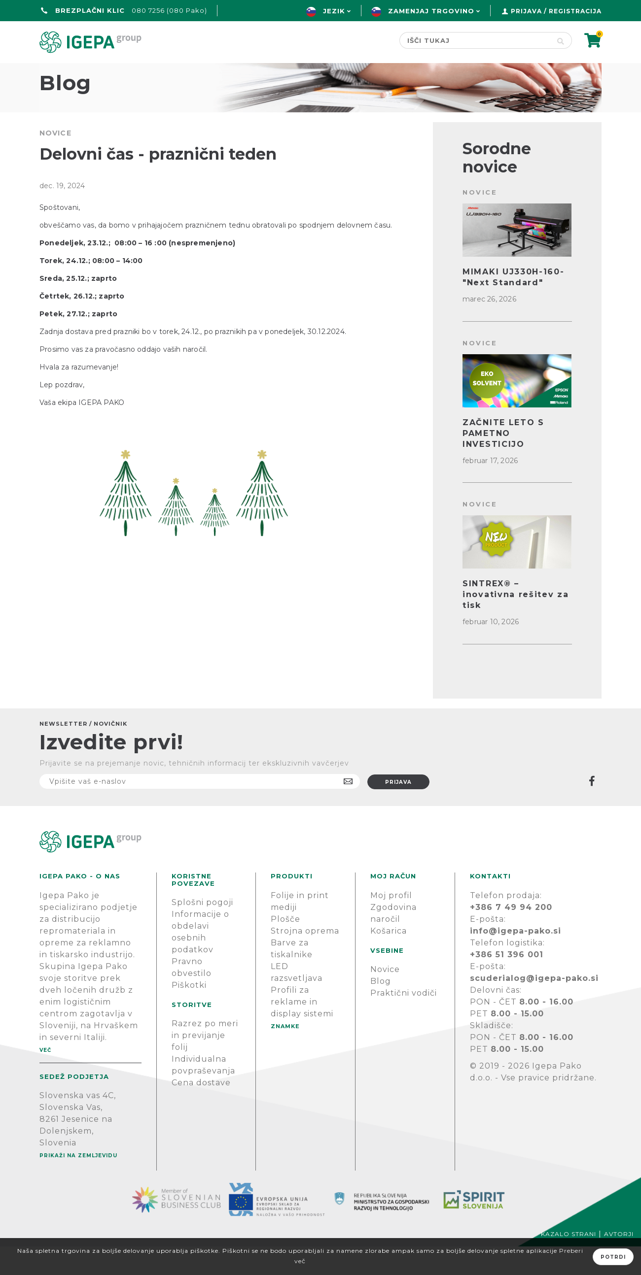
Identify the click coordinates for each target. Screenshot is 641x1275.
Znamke (283, 72)
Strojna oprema (305, 959)
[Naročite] (199, 810)
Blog (380, 1009)
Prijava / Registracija (556, 11)
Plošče (285, 947)
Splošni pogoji (202, 931)
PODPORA (456, 72)
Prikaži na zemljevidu (78, 1184)
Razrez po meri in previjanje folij (205, 1063)
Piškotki (189, 1013)
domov (58, 72)
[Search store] (474, 40)
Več (45, 1078)
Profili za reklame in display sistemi (302, 1030)
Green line (208, 72)
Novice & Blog (368, 72)
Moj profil (391, 924)
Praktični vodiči (403, 1021)
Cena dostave (201, 1111)
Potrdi (613, 1257)
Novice (385, 998)
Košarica (388, 959)
